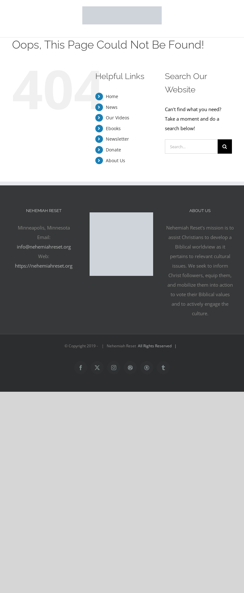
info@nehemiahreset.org (44, 246)
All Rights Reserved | (158, 346)
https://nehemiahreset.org (43, 266)
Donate (113, 150)
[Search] (225, 146)
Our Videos (117, 118)
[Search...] (191, 146)
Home (112, 96)
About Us (115, 160)
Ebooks (113, 128)
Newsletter (117, 139)
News (112, 107)
